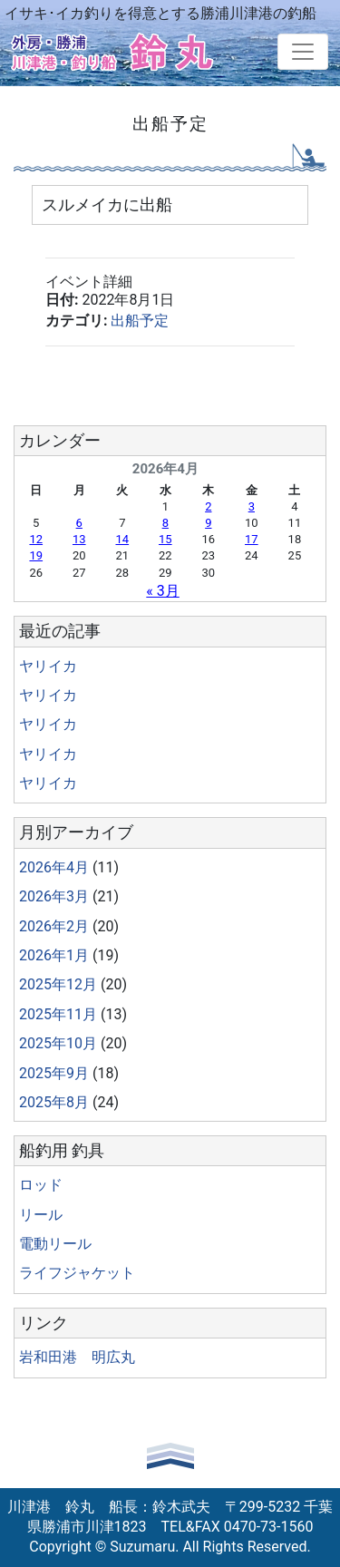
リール (41, 1214)
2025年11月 (58, 1014)
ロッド (41, 1184)
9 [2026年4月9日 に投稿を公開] (208, 523)
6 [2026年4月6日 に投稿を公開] (79, 523)
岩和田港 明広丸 (77, 1357)
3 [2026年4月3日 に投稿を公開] (251, 506)
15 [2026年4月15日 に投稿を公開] (165, 539)
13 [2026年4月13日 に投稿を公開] (79, 539)
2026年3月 (54, 896)
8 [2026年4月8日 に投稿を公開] (165, 523)
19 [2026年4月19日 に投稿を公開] (36, 555)
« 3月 (162, 590)
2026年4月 (54, 867)
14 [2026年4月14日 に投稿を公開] (122, 539)
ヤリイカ (48, 666)
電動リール (55, 1243)
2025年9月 (54, 1073)
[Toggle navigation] (302, 52)
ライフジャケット (77, 1272)
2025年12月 (58, 984)
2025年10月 (58, 1043)
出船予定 (140, 320)
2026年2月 (54, 926)
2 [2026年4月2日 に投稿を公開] (208, 506)
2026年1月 (54, 955)
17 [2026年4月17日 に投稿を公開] (251, 539)
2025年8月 (54, 1102)
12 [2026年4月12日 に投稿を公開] (36, 539)
